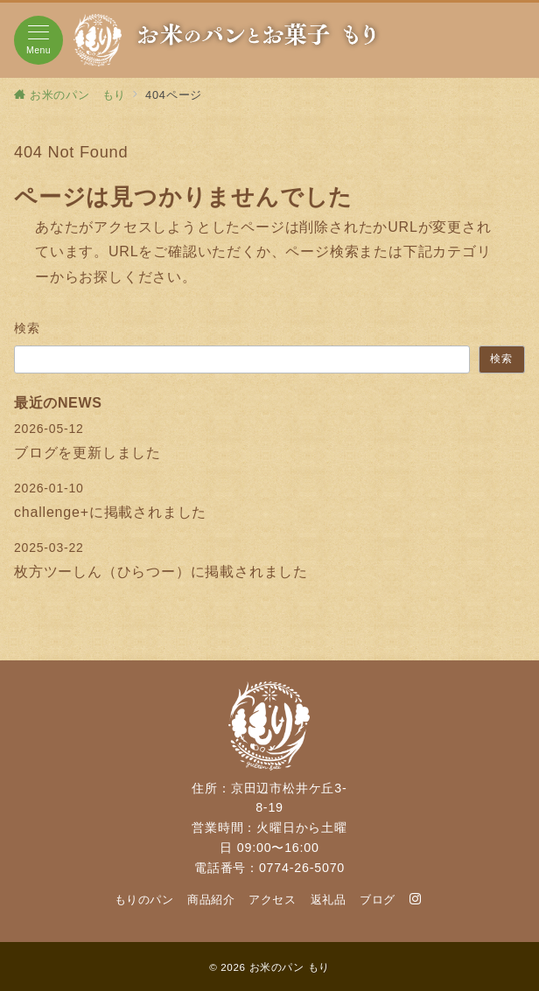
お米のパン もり (289, 967)
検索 (27, 328)
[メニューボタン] (38, 40)
